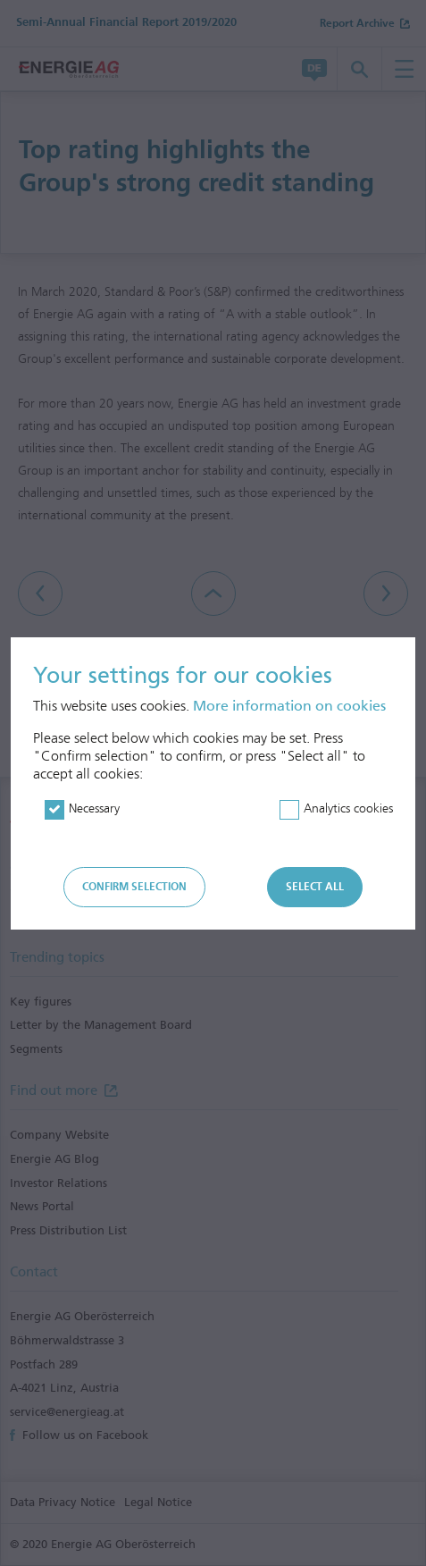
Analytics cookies (348, 808)
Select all (315, 886)
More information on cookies (289, 705)
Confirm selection (134, 886)
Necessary (94, 808)
